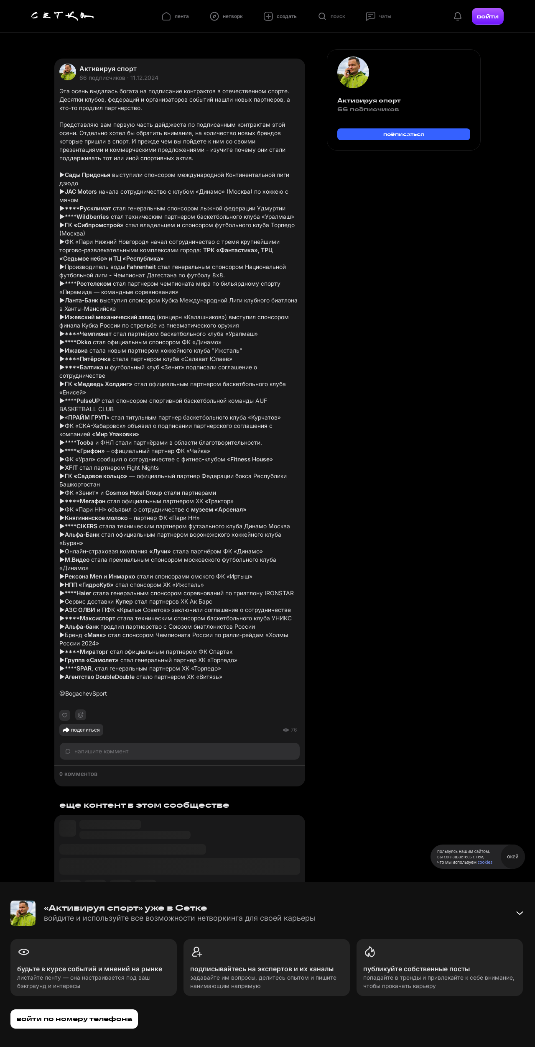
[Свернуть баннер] (520, 913)
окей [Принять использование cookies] (512, 856)
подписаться (403, 134)
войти (488, 16)
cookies (485, 862)
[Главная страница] (62, 16)
